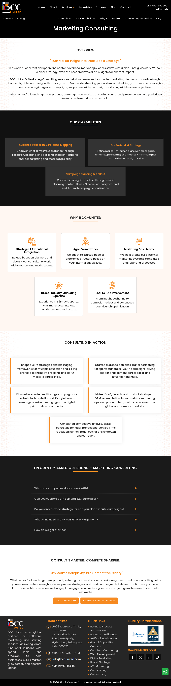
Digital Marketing (100, 658)
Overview (65, 18)
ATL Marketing (98, 666)
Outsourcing (97, 674)
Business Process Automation (100, 628)
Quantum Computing (103, 650)
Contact (125, 7)
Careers (101, 7)
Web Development (101, 654)
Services (8, 18)
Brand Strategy (99, 662)
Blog (113, 7)
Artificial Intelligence (102, 638)
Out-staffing (97, 670)
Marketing (21, 18)
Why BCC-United (111, 18)
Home (41, 7)
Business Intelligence (102, 634)
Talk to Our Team (65, 600)
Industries (85, 7)
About (53, 7)
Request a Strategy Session (99, 600)
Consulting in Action (139, 18)
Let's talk (162, 9)
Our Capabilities (85, 18)
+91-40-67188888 (63, 665)
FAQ (158, 18)
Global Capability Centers (100, 644)
